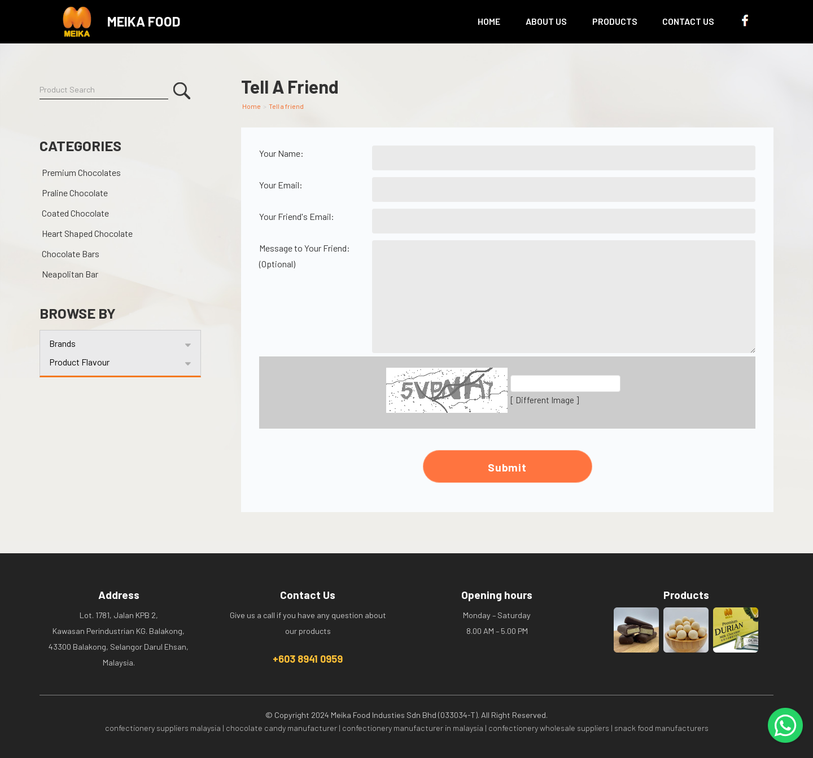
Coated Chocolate (75, 213)
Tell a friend (286, 106)
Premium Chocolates (81, 172)
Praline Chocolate (75, 192)
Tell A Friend (290, 86)
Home (489, 21)
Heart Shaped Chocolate (87, 233)
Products (614, 21)
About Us (546, 21)
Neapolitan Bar (70, 273)
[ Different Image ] (544, 400)
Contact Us (688, 21)
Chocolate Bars (70, 253)
